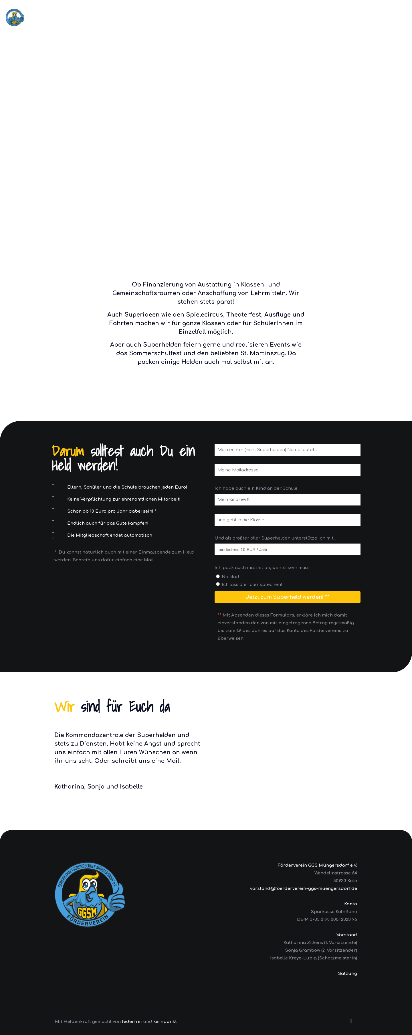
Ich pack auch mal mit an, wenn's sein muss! (263, 567)
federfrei (132, 1021)
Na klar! (230, 576)
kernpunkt (165, 1021)
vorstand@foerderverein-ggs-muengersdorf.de (303, 888)
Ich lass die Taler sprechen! (252, 584)
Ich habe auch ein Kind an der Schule (256, 488)
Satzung (347, 973)
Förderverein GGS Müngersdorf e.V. (317, 865)
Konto (350, 904)
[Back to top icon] (351, 1021)
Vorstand (346, 935)
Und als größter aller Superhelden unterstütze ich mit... (275, 538)
